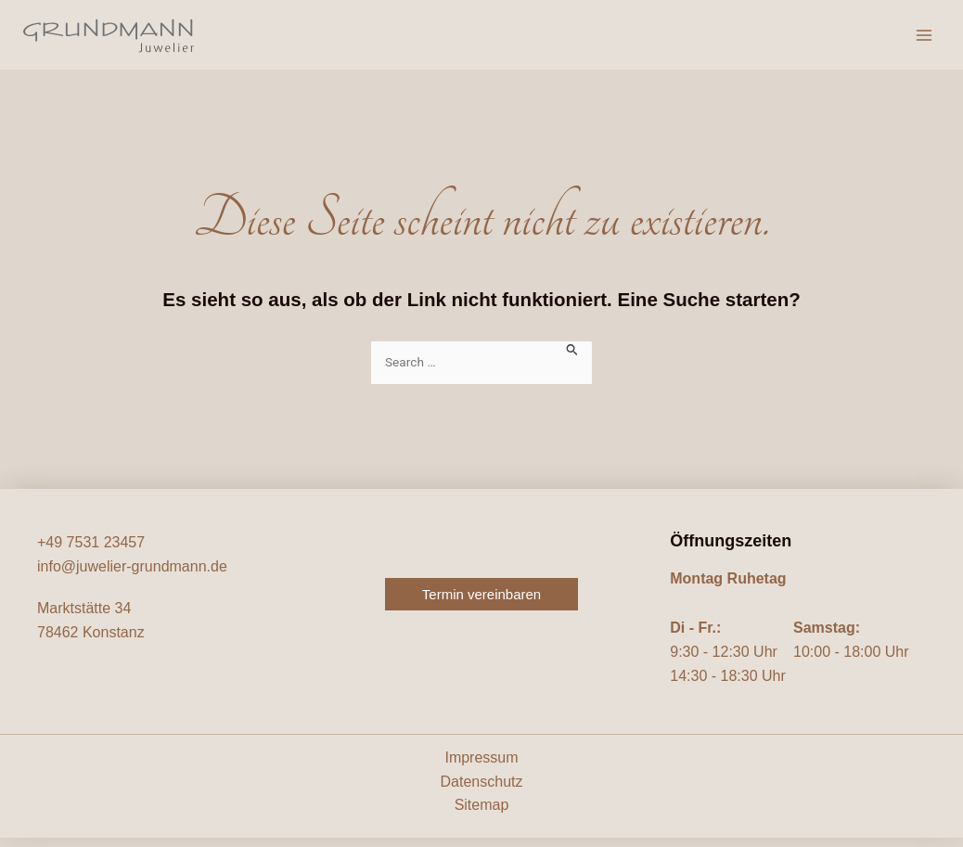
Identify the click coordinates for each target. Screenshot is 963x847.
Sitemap (482, 814)
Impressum (481, 767)
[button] (481, 603)
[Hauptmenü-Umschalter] (924, 39)
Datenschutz (482, 791)
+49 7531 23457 (91, 551)
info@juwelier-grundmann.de (132, 576)
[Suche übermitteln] (572, 358)
